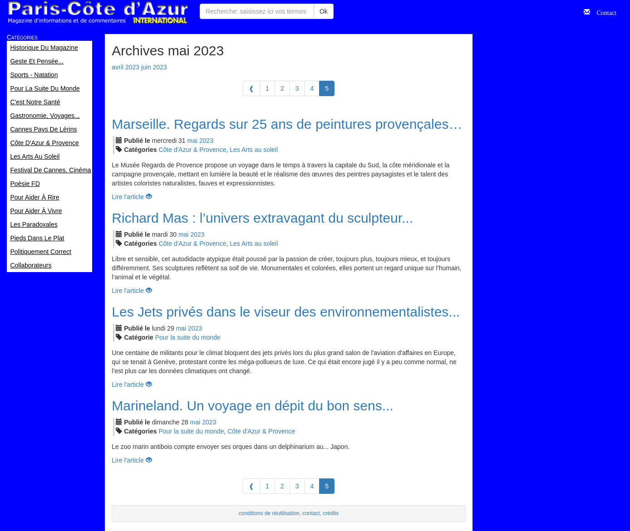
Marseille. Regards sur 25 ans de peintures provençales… (287, 124)
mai (192, 140)
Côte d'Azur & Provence (192, 149)
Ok (324, 11)
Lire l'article (132, 196)
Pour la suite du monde (188, 337)
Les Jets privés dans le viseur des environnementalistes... (286, 311)
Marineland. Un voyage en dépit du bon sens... (252, 405)
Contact (603, 11)
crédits (331, 513)
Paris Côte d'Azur (97, 12)
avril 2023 (125, 67)
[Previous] (251, 88)
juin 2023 (154, 67)
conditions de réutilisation (269, 513)
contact (311, 513)
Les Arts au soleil (254, 149)
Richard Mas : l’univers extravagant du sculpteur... (262, 217)
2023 (206, 140)
